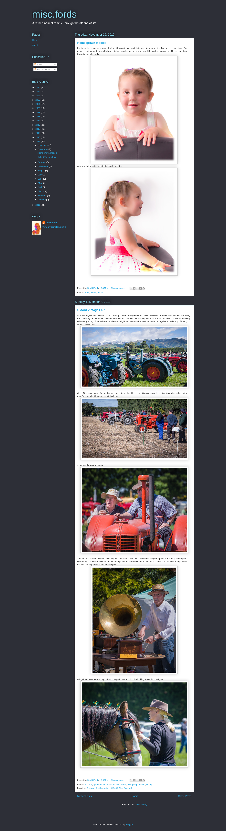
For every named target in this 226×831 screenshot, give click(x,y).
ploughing (132, 784)
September (43, 166)
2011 (38, 205)
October (42, 162)
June (40, 179)
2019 (38, 112)
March (41, 191)
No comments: (118, 288)
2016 (38, 125)
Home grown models (91, 42)
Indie (87, 292)
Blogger (129, 824)
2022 (38, 100)
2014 (38, 133)
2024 (38, 91)
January (42, 199)
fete (90, 784)
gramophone (99, 784)
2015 (38, 129)
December (43, 145)
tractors (141, 784)
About (35, 45)
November (43, 149)
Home (135, 796)
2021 (38, 104)
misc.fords (54, 14)
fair (86, 784)
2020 (38, 108)
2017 (38, 120)
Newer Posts (84, 796)
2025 (38, 87)
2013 (38, 137)
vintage (149, 784)
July (40, 174)
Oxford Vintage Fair (91, 310)
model (93, 292)
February (42, 195)
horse (109, 784)
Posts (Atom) (141, 804)
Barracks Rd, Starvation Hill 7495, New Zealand (109, 788)
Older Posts (184, 796)
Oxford (123, 784)
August (41, 170)
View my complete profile (54, 227)
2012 (38, 141)
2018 (38, 116)
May (40, 183)
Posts (38, 64)
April (40, 187)
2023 (38, 95)
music (116, 784)
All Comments (42, 69)
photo (100, 292)
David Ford (51, 222)
